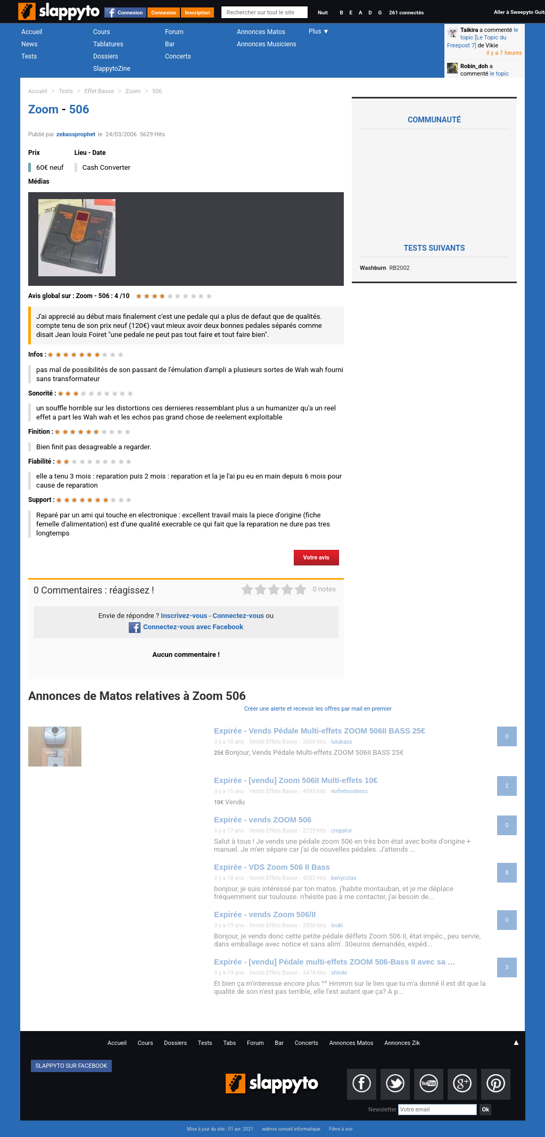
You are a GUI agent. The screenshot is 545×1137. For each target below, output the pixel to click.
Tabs (229, 1043)
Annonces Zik (402, 1043)
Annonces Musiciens (266, 44)
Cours (101, 32)
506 (157, 91)
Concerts (178, 56)
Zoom (133, 91)
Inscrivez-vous (184, 616)
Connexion (130, 12)
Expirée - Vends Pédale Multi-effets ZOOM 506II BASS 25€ (319, 731)
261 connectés (406, 12)
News (29, 44)
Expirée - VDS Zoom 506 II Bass (272, 867)
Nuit (322, 12)
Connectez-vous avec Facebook (186, 627)
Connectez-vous (239, 616)
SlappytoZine (111, 68)
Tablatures (108, 44)
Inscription (197, 12)
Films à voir (340, 1129)
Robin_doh (474, 66)
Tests (29, 56)
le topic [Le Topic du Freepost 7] (482, 38)
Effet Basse (99, 91)
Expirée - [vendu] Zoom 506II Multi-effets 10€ (295, 780)
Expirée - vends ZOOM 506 (262, 819)
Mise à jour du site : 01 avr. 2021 (220, 1129)
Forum (174, 32)
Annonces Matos (261, 32)
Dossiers (105, 56)
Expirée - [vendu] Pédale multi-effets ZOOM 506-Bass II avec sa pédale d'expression (335, 962)
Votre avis (316, 557)
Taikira (469, 30)
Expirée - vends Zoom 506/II (265, 914)
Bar (170, 44)
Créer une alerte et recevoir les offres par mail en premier (318, 708)
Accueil (32, 32)
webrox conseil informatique (291, 1129)
